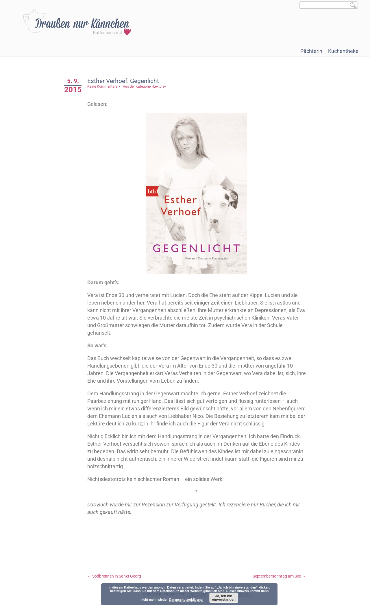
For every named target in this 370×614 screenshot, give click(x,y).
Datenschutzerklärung (186, 599)
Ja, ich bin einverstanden (223, 598)
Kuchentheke (343, 51)
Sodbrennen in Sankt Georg (114, 576)
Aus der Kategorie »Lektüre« (144, 86)
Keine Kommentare (102, 86)
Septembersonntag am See (279, 576)
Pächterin (311, 51)
